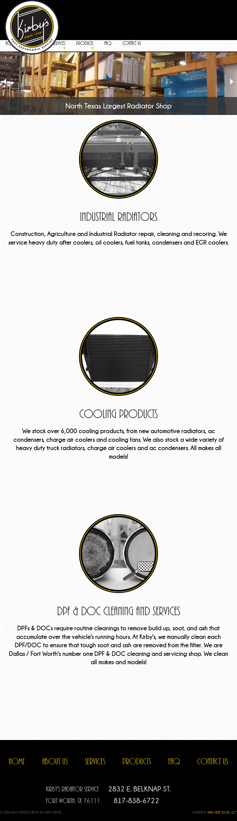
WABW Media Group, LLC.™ (222, 812)
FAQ (174, 761)
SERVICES (95, 761)
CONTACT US (212, 761)
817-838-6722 (136, 800)
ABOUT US (55, 761)
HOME (17, 761)
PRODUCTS (137, 761)
